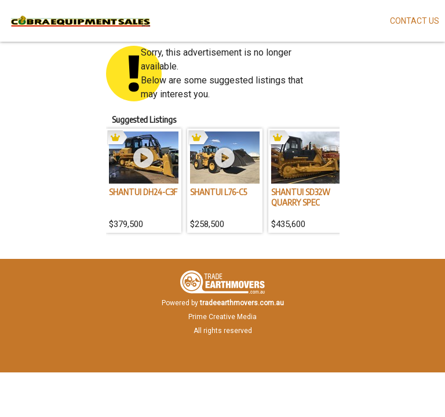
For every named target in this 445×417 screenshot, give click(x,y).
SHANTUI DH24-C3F (143, 191)
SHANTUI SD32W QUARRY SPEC (300, 196)
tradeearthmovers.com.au (242, 303)
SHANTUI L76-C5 (218, 191)
